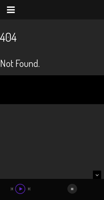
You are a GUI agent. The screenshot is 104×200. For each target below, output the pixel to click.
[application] (52, 189)
